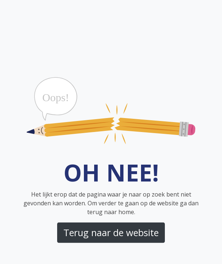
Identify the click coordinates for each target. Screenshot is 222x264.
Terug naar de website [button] (111, 232)
